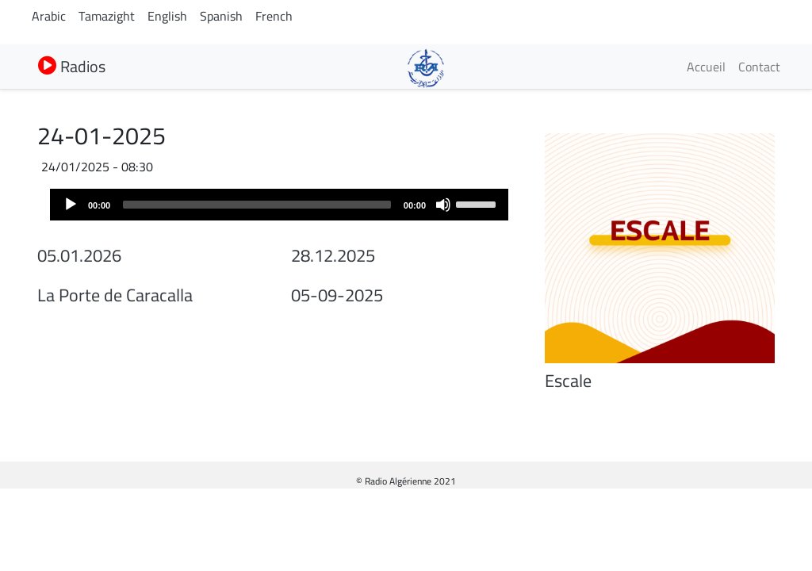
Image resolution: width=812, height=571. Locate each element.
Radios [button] (71, 66)
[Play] (71, 205)
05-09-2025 (337, 295)
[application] (279, 204)
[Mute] (443, 205)
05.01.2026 (79, 255)
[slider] (257, 205)
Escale (568, 380)
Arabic (49, 16)
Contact (759, 67)
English (167, 16)
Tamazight (107, 16)
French (274, 16)
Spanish (221, 16)
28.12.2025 (333, 255)
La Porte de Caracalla (115, 295)
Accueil (706, 67)
